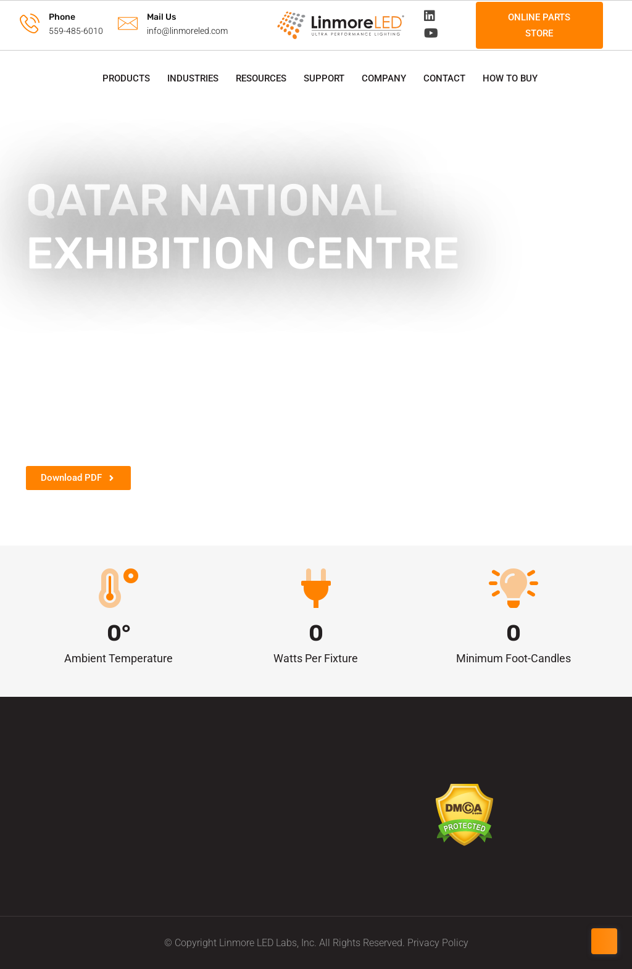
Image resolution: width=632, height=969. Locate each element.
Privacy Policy (437, 943)
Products (126, 78)
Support (324, 78)
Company (384, 78)
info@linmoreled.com (187, 31)
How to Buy (510, 78)
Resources (261, 78)
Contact (444, 78)
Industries (192, 78)
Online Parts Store (539, 25)
